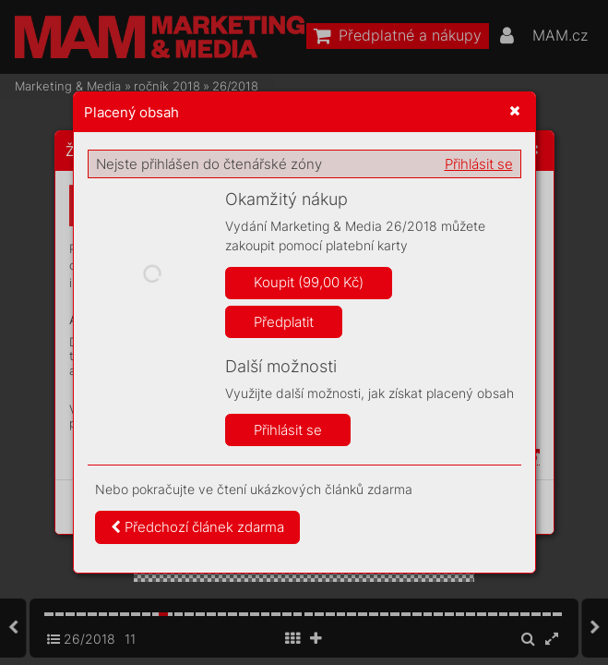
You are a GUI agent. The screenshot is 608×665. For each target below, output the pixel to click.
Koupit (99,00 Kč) (309, 282)
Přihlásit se (479, 164)
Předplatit (284, 322)
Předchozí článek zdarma (197, 527)
